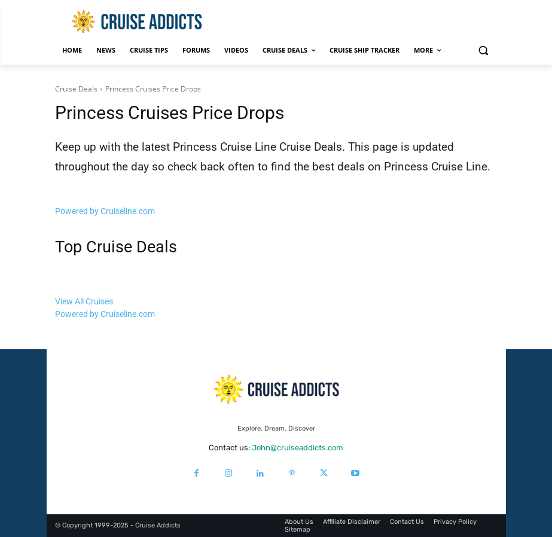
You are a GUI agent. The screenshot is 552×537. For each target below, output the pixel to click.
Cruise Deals (76, 89)
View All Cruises (84, 301)
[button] (483, 50)
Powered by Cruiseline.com (105, 211)
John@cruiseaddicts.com (297, 447)
